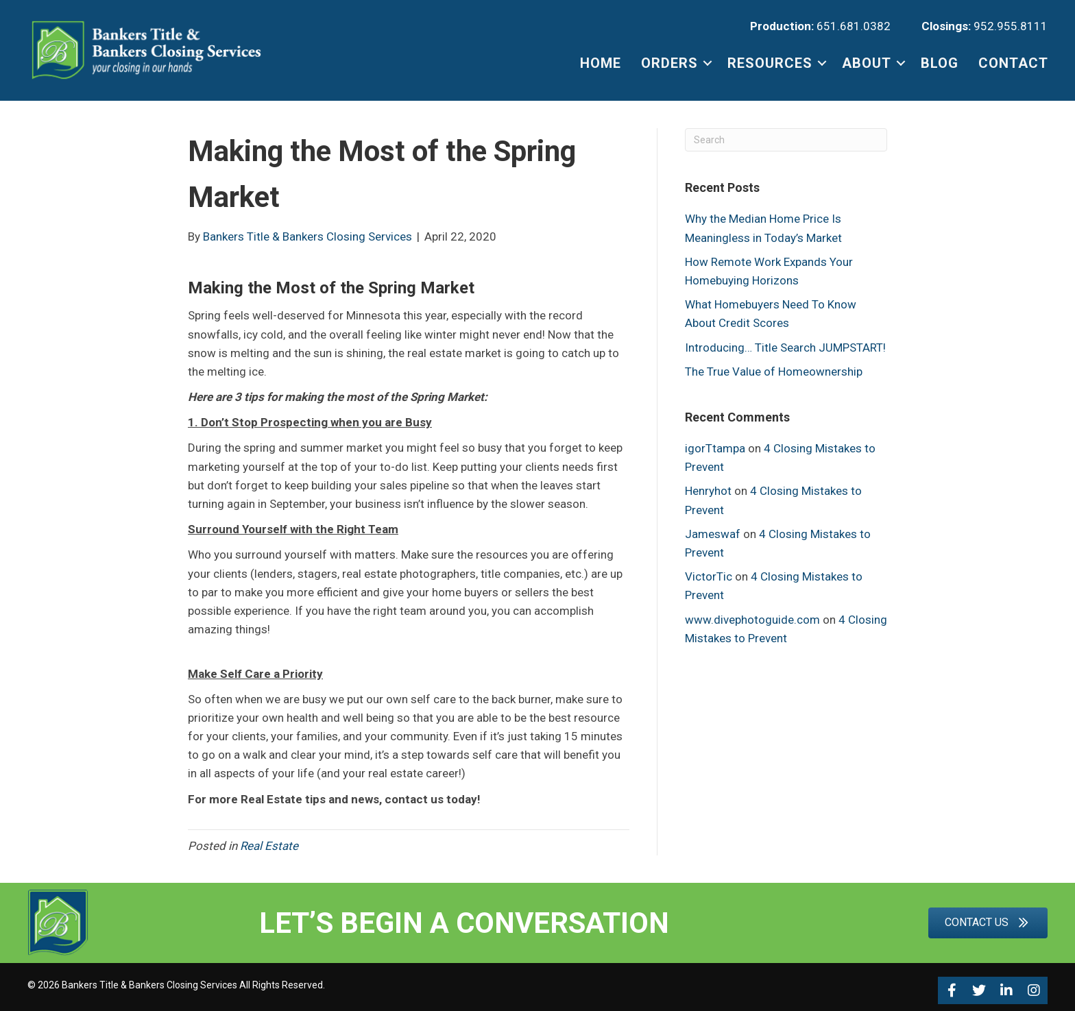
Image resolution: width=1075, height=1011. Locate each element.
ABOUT (866, 63)
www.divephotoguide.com (752, 619)
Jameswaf (712, 534)
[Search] (786, 139)
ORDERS (669, 63)
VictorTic (708, 576)
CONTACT (1013, 63)
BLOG (939, 63)
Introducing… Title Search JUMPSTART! (785, 347)
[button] (951, 990)
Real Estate (270, 846)
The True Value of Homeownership (773, 371)
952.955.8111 (1011, 26)
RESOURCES (769, 63)
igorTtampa (715, 448)
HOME (600, 63)
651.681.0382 (854, 26)
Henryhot (708, 491)
